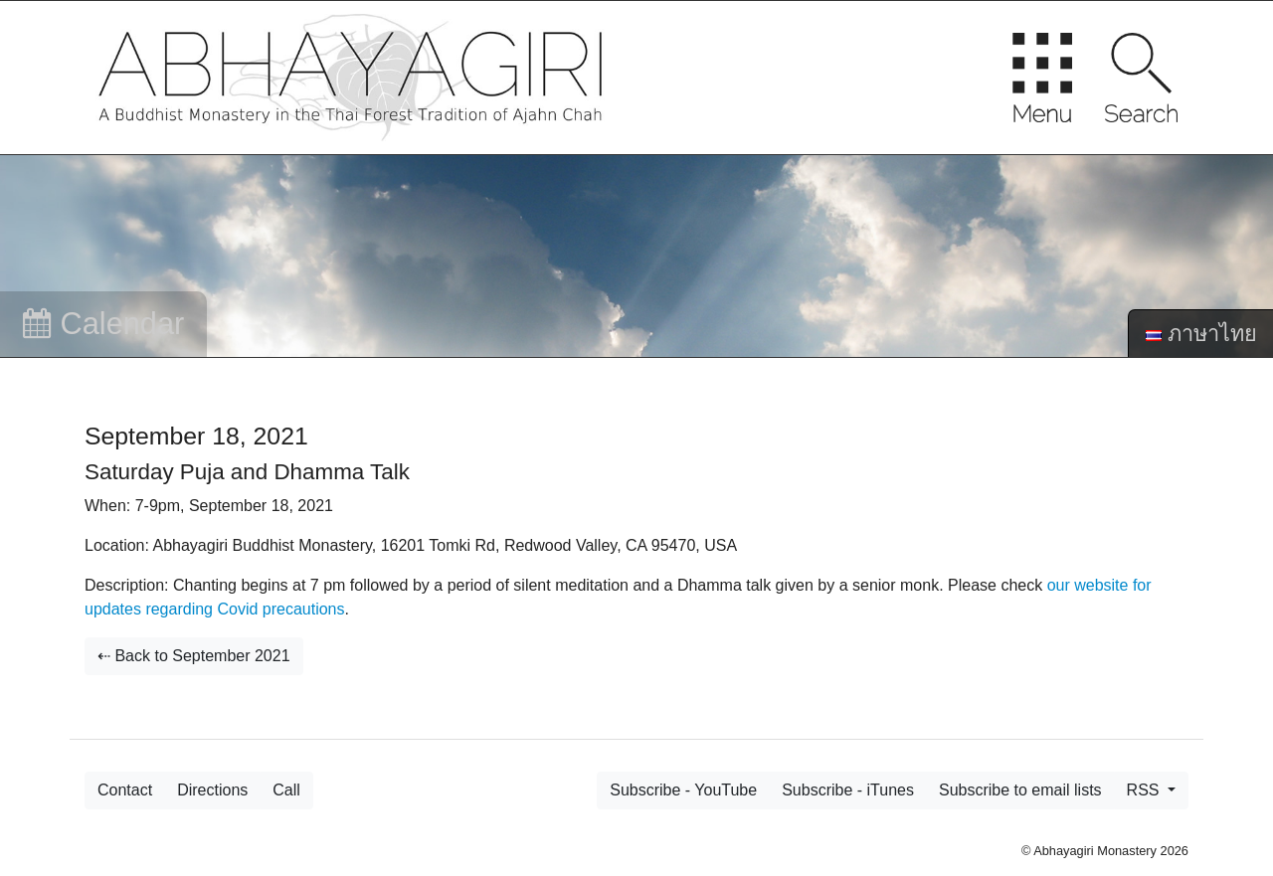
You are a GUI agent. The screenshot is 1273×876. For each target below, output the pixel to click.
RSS (1145, 790)
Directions (212, 790)
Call (286, 790)
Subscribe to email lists (1020, 790)
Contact (124, 790)
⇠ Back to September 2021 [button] (193, 655)
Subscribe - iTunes (848, 790)
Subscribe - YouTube (683, 790)
